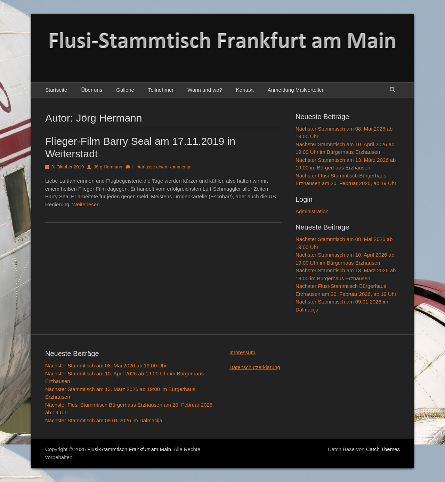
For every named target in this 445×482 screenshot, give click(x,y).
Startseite (56, 90)
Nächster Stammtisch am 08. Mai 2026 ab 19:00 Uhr (106, 365)
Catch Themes (383, 449)
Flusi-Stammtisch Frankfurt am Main (129, 449)
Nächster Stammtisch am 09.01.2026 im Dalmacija (103, 420)
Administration (312, 211)
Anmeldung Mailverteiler (296, 90)
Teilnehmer (160, 90)
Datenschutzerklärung (254, 367)
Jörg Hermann (108, 166)
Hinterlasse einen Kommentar (162, 166)
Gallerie (125, 90)
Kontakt (245, 90)
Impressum (242, 352)
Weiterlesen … (89, 204)
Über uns (91, 90)
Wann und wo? (204, 90)
